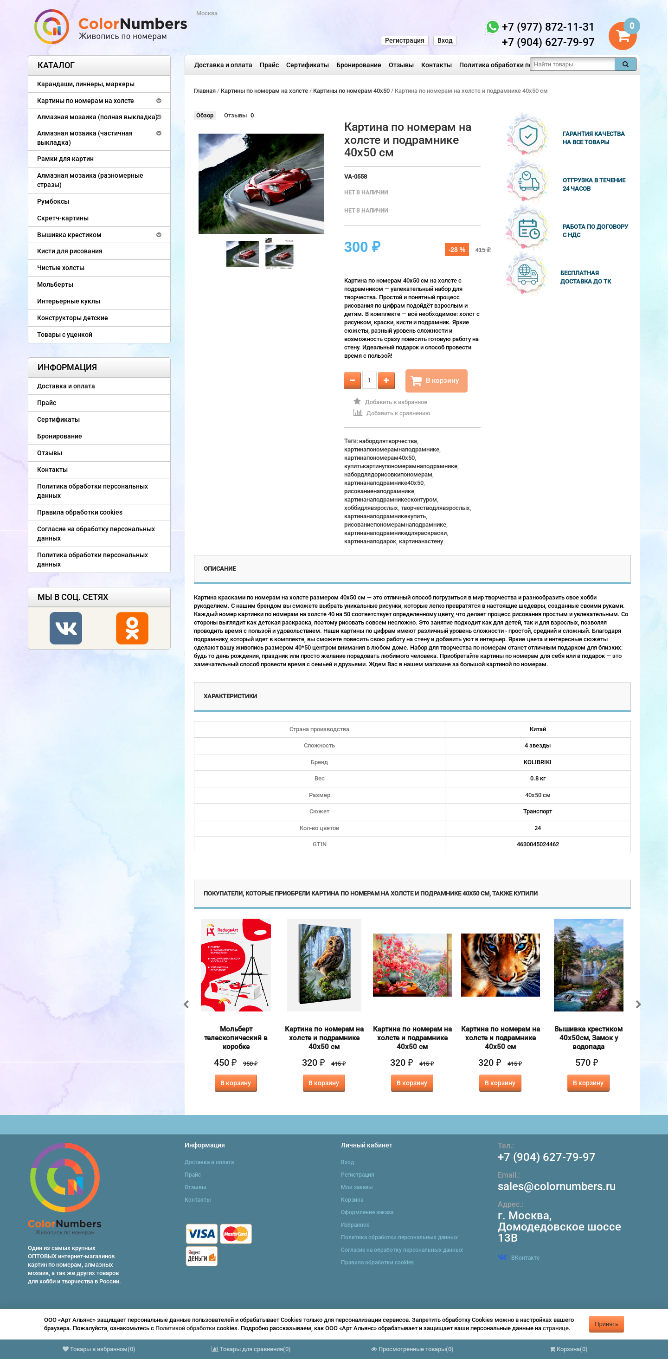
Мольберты (55, 284)
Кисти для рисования (70, 251)
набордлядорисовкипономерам (388, 474)
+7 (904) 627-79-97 (547, 1157)
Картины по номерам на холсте (85, 100)
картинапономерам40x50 (379, 457)
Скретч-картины (63, 218)
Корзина (352, 1200)
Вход (445, 40)
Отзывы (401, 65)
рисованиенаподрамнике (379, 491)
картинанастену (421, 541)
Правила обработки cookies (79, 512)
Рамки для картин (65, 158)
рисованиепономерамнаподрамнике (395, 524)
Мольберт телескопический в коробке (236, 1038)
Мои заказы (357, 1187)
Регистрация (404, 40)
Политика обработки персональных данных (527, 65)
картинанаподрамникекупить (385, 516)
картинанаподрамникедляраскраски (395, 532)
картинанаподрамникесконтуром (390, 499)
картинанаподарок (370, 541)
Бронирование (358, 65)
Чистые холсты (60, 267)
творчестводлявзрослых (435, 507)
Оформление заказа (367, 1212)
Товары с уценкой (64, 334)
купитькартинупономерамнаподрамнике (400, 466)
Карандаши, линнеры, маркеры (86, 84)
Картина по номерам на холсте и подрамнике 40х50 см (324, 1038)
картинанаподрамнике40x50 (384, 482)
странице (556, 1328)
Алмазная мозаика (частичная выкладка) (85, 137)
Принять (606, 1323)
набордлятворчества (388, 441)
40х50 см (538, 795)
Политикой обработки (185, 1328)
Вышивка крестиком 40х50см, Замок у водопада (588, 1038)
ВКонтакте (519, 1258)
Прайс (269, 65)
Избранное (355, 1225)
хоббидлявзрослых (371, 507)
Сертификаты (307, 65)
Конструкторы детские (72, 318)
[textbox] (572, 64)
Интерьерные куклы (68, 301)
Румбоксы (53, 201)
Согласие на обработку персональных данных (96, 533)
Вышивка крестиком (69, 234)
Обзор (204, 115)
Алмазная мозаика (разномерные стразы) (90, 180)
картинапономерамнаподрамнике (391, 449)
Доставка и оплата (223, 65)
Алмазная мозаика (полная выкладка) (97, 117)
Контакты (436, 65)
